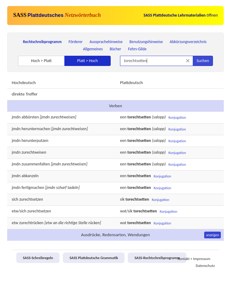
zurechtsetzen (31, 199)
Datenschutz (205, 265)
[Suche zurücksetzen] (188, 61)
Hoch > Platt (41, 60)
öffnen (180, 15)
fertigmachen (32, 187)
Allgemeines (93, 49)
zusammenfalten (35, 164)
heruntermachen (35, 128)
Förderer (76, 41)
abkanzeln (29, 175)
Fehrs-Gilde (137, 49)
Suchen (203, 60)
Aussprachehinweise (106, 41)
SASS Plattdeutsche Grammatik (93, 257)
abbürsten (30, 117)
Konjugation (177, 117)
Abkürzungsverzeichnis (188, 41)
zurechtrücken (31, 222)
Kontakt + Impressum (194, 258)
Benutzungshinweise (146, 41)
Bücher (115, 49)
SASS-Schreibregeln (38, 257)
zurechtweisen (33, 152)
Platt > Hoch (87, 60)
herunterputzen (34, 140)
